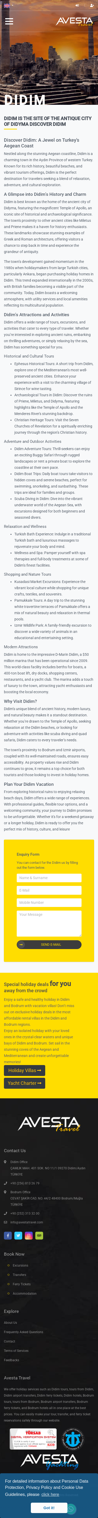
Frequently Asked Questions (23, 1332)
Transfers (19, 1275)
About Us (10, 1323)
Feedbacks (11, 1360)
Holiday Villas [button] (24, 1070)
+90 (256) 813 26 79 (24, 1183)
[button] (8, 5)
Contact (9, 1341)
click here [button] (50, 1494)
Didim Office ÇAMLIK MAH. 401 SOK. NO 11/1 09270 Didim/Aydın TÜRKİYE (47, 1168)
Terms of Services (16, 1351)
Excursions (20, 1265)
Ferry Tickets (22, 1284)
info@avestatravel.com (26, 1222)
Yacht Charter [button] (24, 1083)
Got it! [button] (48, 1508)
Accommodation (25, 1293)
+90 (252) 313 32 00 (24, 1213)
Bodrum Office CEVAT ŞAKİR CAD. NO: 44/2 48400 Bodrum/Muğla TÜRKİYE (46, 1198)
